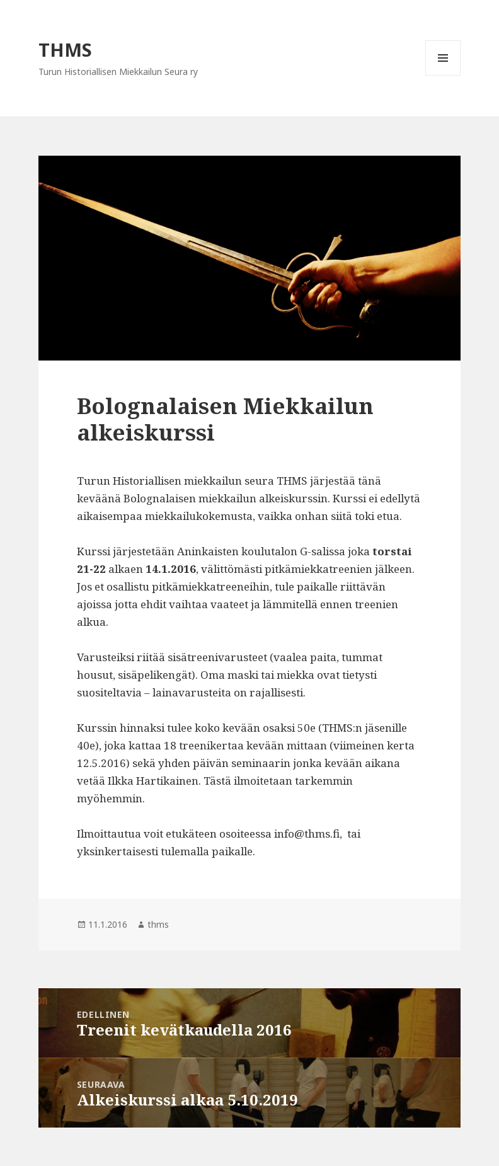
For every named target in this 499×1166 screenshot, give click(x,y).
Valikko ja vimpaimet (443, 75)
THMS (65, 49)
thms (158, 924)
